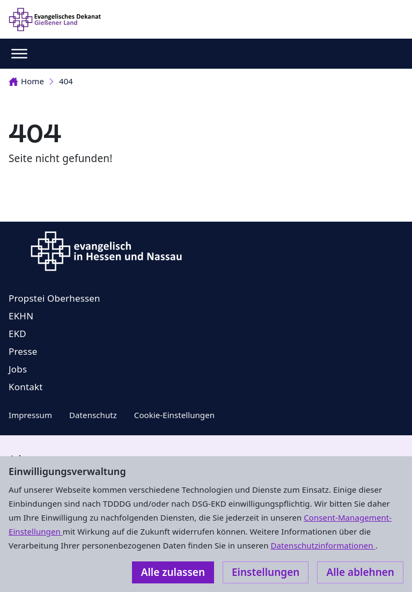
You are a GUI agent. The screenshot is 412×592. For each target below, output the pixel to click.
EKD (17, 333)
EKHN (21, 316)
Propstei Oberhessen (54, 298)
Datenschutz (93, 415)
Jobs (18, 369)
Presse (23, 351)
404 (66, 81)
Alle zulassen (173, 572)
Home (26, 81)
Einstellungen (265, 572)
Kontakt (26, 387)
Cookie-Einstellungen (174, 415)
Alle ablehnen (360, 572)
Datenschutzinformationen (322, 545)
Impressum (30, 415)
